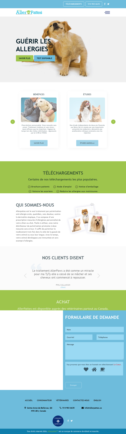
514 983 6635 (94, 4)
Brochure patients (39, 192)
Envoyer (73, 391)
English (97, 400)
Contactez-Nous (81, 400)
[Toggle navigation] (106, 12)
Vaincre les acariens (41, 197)
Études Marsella (87, 138)
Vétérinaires (62, 400)
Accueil (29, 400)
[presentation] (12, 122)
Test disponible (44, 58)
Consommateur (44, 400)
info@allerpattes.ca (92, 408)
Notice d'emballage (86, 192)
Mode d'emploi (62, 192)
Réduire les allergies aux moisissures (77, 197)
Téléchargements (74, 4)
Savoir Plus (24, 58)
